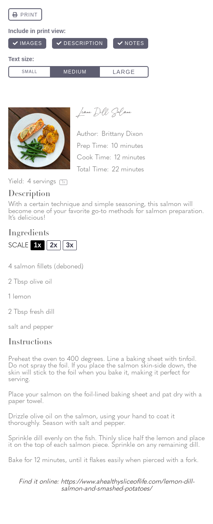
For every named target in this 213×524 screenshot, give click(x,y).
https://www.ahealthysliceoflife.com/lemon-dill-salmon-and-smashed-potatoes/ (127, 485)
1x (37, 245)
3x (69, 245)
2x (53, 245)
